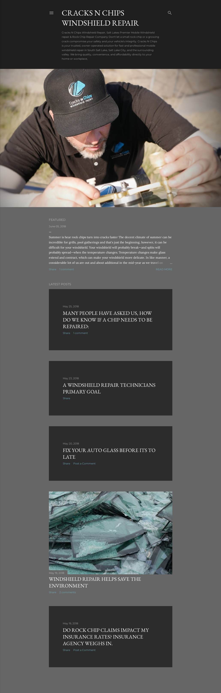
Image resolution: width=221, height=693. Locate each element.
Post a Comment (84, 463)
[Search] (169, 12)
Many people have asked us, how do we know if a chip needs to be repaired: (107, 320)
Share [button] (52, 269)
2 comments (67, 592)
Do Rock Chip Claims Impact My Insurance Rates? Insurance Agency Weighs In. (106, 637)
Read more (164, 269)
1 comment (66, 269)
